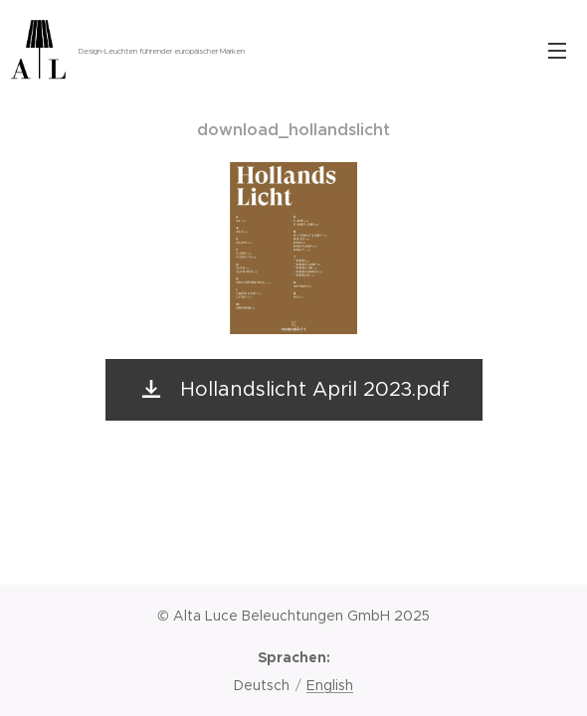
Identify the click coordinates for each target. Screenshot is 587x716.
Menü (557, 51)
